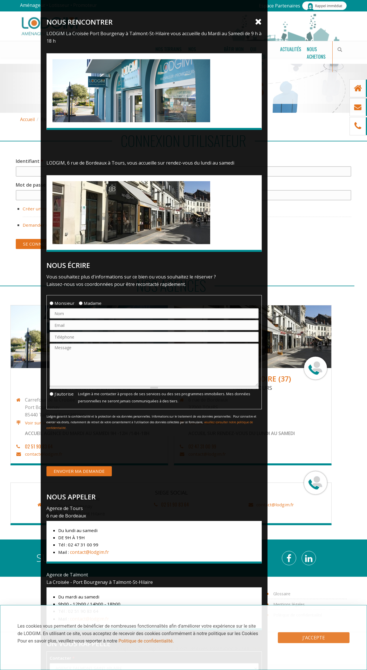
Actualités (264, 57)
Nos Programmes (108, 57)
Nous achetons (304, 57)
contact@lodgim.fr (83, 504)
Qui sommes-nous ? (216, 57)
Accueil (27, 119)
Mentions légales (289, 604)
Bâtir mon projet (163, 57)
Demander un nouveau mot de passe (62, 225)
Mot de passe (33, 185)
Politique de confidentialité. (146, 641)
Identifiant (29, 161)
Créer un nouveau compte (51, 208)
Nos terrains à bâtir (45, 57)
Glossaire (281, 593)
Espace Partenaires (279, 6)
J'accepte (313, 638)
